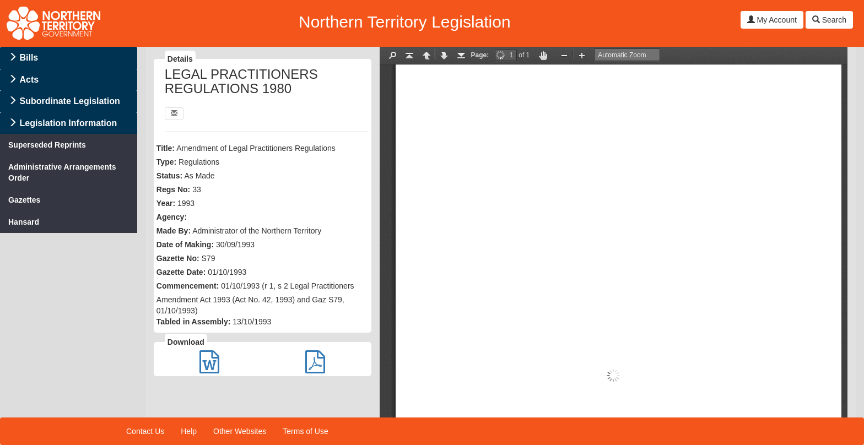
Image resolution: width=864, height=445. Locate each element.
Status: (169, 175)
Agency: (171, 217)
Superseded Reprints (47, 144)
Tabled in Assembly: (193, 321)
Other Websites (239, 431)
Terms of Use (305, 431)
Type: (166, 162)
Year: (165, 203)
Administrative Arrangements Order (62, 172)
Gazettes (24, 200)
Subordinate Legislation (69, 101)
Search (829, 19)
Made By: (173, 230)
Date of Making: (185, 244)
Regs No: (173, 189)
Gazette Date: (181, 272)
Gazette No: (177, 258)
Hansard (23, 222)
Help (189, 431)
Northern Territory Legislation (405, 22)
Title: (165, 148)
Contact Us (145, 431)
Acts (29, 79)
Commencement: (187, 285)
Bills (28, 57)
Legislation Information (68, 123)
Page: (480, 55)
